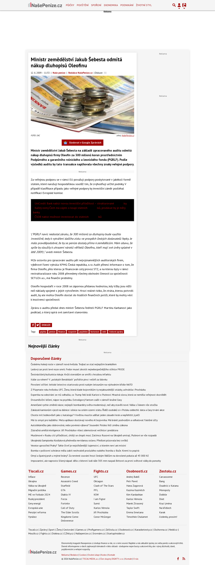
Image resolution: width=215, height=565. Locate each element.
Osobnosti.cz (136, 471)
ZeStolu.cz (111, 529)
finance (61, 331)
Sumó (97, 503)
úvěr (104, 331)
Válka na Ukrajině (37, 485)
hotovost (95, 331)
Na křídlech (165, 507)
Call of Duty (67, 507)
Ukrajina (32, 481)
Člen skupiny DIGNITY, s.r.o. (112, 559)
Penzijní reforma (37, 512)
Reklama (65, 555)
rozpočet (72, 331)
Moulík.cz (33, 533)
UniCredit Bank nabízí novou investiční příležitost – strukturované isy (81, 203)
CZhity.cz (69, 533)
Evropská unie (35, 507)
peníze (52, 331)
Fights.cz (101, 471)
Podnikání (127, 5)
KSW (96, 494)
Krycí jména (165, 503)
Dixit (161, 499)
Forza (64, 499)
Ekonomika (111, 5)
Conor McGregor (102, 516)
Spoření (96, 5)
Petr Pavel (132, 481)
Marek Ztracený (134, 503)
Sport (52, 529)
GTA (63, 490)
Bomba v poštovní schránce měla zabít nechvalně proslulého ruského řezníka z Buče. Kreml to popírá (85, 450)
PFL (96, 490)
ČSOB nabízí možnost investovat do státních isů (68, 217)
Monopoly (164, 490)
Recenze (65, 476)
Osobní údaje (94, 555)
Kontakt (111, 555)
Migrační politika (37, 490)
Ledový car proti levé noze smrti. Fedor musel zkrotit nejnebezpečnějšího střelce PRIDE (78, 369)
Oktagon (98, 481)
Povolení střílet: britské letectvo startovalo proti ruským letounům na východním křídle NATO (82, 384)
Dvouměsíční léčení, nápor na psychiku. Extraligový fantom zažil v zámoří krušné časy (76, 399)
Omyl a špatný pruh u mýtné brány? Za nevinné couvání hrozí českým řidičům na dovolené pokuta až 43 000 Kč (90, 455)
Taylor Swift (133, 507)
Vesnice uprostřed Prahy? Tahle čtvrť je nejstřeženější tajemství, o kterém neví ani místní (78, 445)
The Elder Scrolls (70, 512)
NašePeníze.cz (128, 135)
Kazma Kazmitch (135, 490)
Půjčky (70, 5)
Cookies (82, 555)
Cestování (68, 529)
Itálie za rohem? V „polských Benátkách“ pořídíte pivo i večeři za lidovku (69, 379)
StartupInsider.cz (116, 533)
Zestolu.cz (167, 471)
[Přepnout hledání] (174, 5)
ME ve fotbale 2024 (39, 494)
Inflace (31, 476)
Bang (162, 481)
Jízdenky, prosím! (168, 516)
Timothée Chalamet (137, 516)
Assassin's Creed (69, 481)
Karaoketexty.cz (143, 529)
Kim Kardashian (134, 494)
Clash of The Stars (104, 485)
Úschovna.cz (160, 529)
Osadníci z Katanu (169, 485)
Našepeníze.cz (83, 533)
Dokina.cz (57, 533)
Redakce (74, 555)
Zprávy (43, 529)
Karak (162, 512)
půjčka (43, 331)
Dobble (163, 494)
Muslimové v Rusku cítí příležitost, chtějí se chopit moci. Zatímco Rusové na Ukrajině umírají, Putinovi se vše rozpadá (93, 435)
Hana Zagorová (134, 485)
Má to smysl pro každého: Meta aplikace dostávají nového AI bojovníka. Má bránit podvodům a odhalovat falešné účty (94, 420)
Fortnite (65, 503)
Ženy (59, 529)
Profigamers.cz (96, 529)
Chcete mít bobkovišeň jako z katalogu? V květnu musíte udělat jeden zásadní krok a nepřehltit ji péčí (85, 415)
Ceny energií (34, 503)
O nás (135, 559)
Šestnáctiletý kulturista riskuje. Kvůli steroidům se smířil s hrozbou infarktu (71, 374)
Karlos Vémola (101, 507)
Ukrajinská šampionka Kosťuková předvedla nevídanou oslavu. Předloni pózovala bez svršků (79, 440)
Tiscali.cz (36, 471)
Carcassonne (166, 476)
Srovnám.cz (99, 533)
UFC (96, 476)
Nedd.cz (173, 529)
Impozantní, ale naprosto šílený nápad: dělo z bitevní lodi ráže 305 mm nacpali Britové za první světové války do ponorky (96, 460)
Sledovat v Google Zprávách (82, 143)
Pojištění (83, 5)
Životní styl (144, 5)
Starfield (65, 485)
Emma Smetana (134, 512)
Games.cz (68, 471)
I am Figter (99, 499)
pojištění (83, 331)
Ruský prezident (36, 499)
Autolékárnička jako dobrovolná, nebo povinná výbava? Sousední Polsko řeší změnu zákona (79, 425)
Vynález (32, 516)
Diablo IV (66, 494)
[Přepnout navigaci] (179, 5)
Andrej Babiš (132, 476)
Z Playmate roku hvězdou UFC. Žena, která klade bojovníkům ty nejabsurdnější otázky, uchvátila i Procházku (88, 389)
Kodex (104, 555)
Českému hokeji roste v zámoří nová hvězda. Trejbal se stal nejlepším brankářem (74, 364)
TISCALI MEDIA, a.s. (90, 559)
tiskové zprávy (116, 331)
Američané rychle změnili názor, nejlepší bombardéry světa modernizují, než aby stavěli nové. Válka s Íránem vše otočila (94, 404)
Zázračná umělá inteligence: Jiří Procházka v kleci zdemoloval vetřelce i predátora (74, 430)
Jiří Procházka (101, 512)
